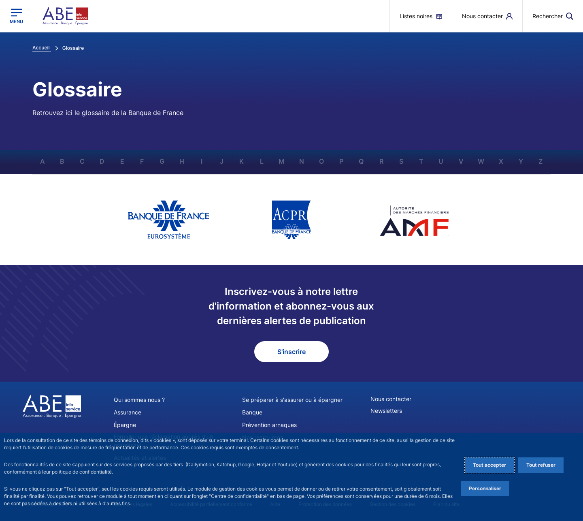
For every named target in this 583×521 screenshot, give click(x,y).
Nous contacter (390, 398)
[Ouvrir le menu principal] (16, 16)
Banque (252, 412)
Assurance (127, 412)
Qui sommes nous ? (139, 399)
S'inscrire (291, 352)
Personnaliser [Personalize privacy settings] (485, 488)
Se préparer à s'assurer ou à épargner (292, 399)
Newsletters (386, 410)
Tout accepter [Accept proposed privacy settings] (489, 465)
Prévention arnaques (269, 424)
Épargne (125, 424)
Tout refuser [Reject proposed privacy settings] (540, 465)
